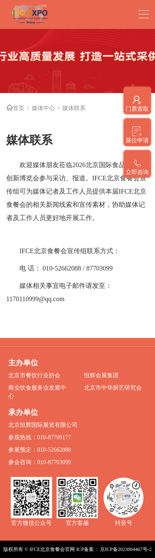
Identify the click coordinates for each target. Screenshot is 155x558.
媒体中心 (43, 108)
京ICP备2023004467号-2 (126, 549)
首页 (18, 108)
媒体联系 (74, 108)
